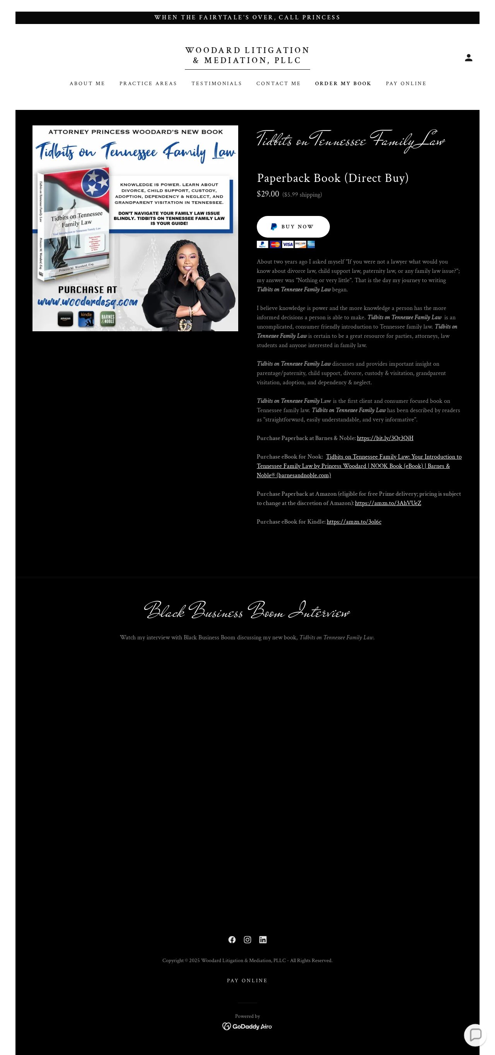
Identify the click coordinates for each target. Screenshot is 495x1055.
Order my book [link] (343, 83)
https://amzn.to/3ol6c (354, 522)
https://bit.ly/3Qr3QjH (385, 438)
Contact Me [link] (278, 83)
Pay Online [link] (406, 83)
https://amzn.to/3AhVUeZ (388, 503)
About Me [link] (88, 83)
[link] (248, 61)
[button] (468, 57)
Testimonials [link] (217, 83)
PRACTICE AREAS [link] (148, 83)
